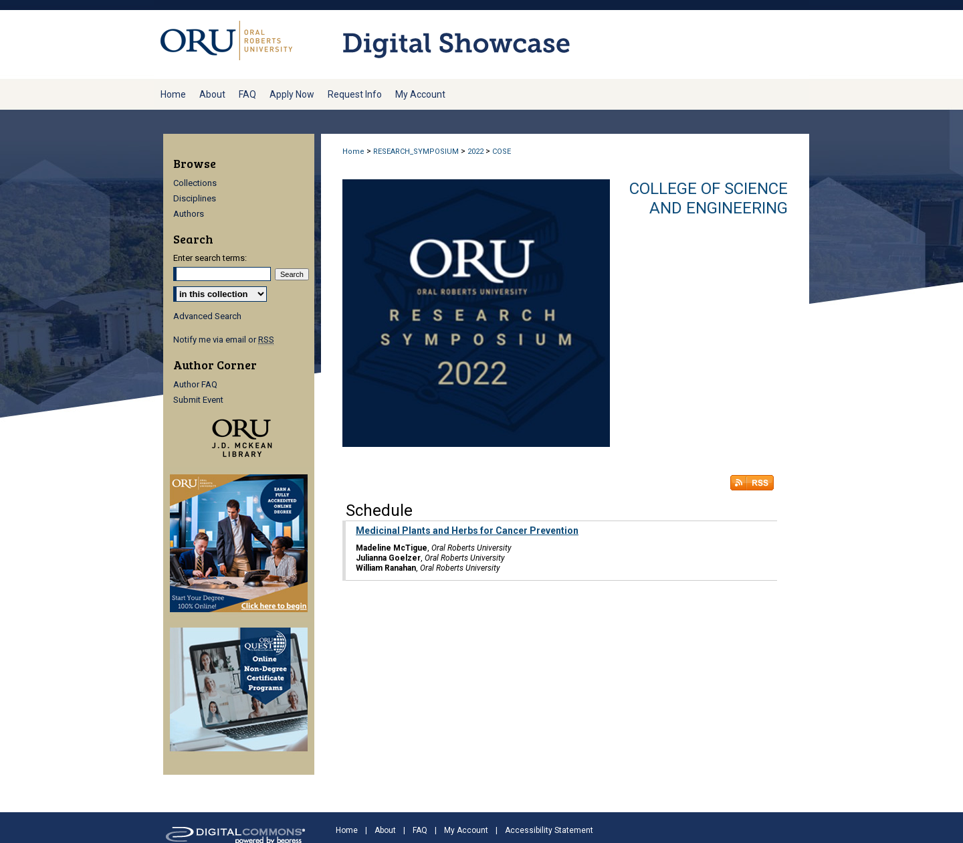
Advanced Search (207, 316)
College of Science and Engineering (708, 198)
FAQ (420, 830)
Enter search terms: (210, 258)
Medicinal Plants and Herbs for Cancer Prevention (467, 530)
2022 (475, 151)
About (385, 830)
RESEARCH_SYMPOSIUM (416, 151)
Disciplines (194, 198)
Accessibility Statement (549, 830)
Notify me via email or (223, 340)
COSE (501, 151)
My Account (466, 830)
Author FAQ (195, 384)
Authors (188, 214)
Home (353, 151)
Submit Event (198, 400)
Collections (195, 183)
